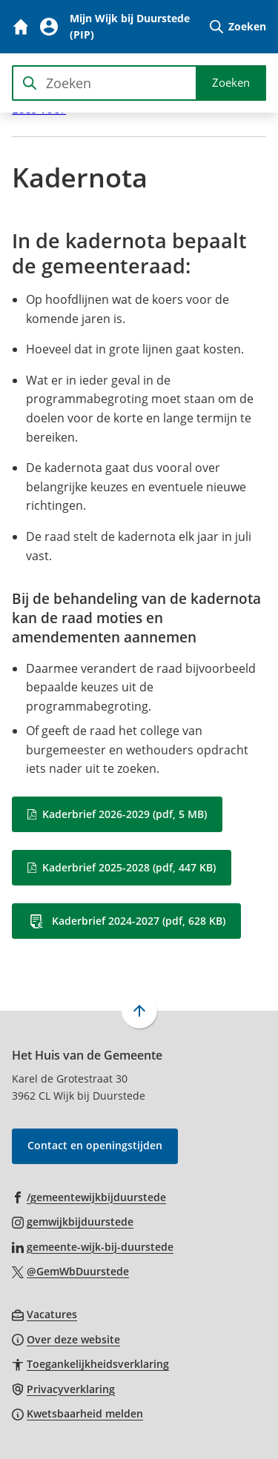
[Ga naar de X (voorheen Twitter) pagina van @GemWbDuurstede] (70, 1271)
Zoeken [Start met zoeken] (231, 82)
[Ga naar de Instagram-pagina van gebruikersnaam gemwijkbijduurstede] (72, 1221)
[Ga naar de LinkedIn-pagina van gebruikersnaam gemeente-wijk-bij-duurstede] (92, 1246)
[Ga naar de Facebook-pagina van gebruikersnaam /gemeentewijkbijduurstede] (89, 1197)
